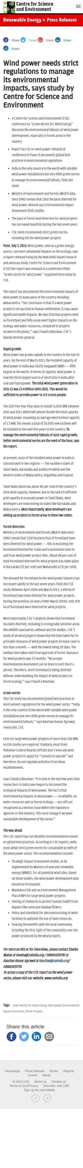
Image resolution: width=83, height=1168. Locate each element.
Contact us (58, 1081)
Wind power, (55, 1005)
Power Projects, (34, 1011)
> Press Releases (59, 20)
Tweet (28, 40)
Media (46, 1075)
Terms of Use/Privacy (24, 1086)
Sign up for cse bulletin (39, 1090)
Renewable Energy (22, 20)
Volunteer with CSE (56, 1086)
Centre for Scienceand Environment (34, 6)
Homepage (12, 1071)
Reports (68, 1071)
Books (54, 1071)
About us (40, 1081)
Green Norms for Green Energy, (30, 1005)
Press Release (34, 1071)
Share (11, 40)
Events (32, 1075)
